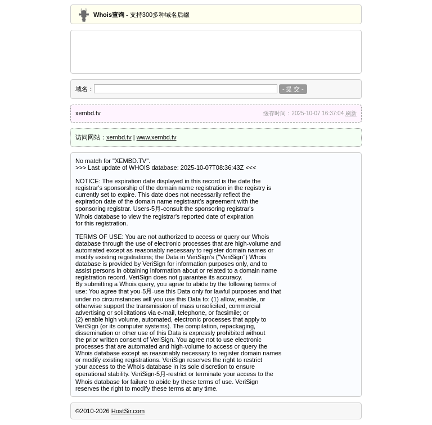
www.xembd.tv (157, 137)
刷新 (351, 113)
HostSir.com (128, 411)
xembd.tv (119, 137)
